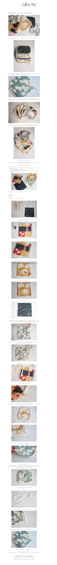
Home (9, 10)
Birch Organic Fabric (19, 37)
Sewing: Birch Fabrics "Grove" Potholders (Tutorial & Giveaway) (20, 13)
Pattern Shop (19, 10)
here (15, 38)
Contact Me (15, 10)
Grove (23, 191)
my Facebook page (23, 557)
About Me (12, 10)
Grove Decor (27, 555)
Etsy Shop (23, 10)
